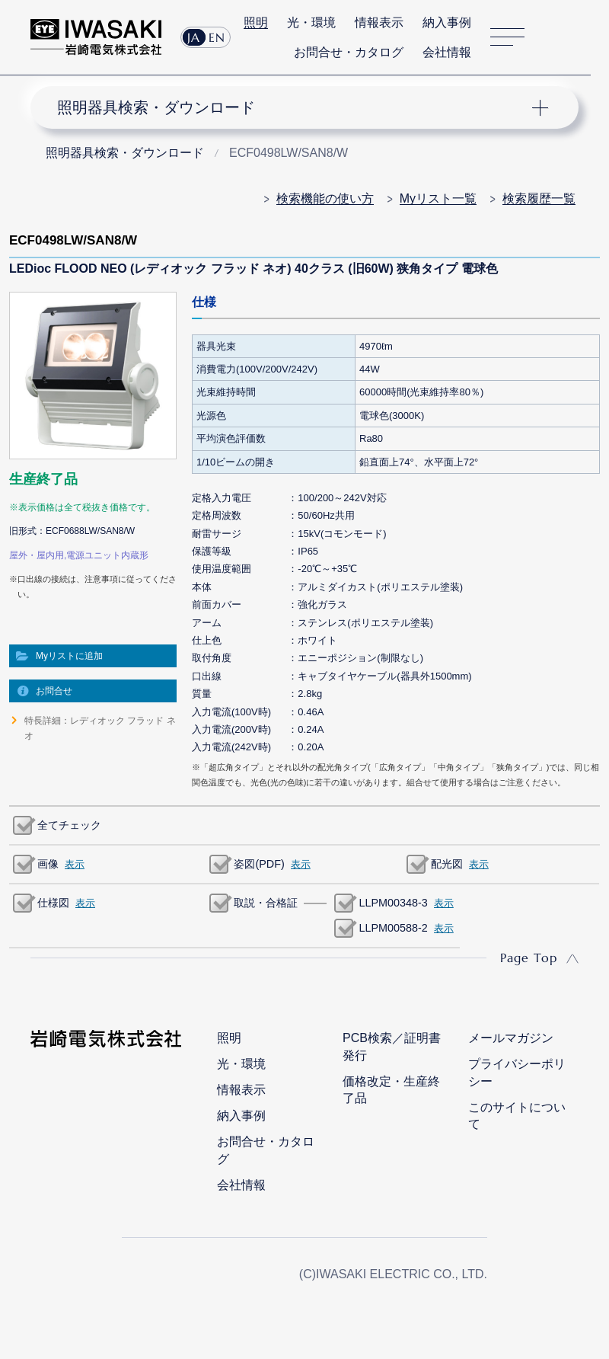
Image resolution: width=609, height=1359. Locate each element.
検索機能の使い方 (325, 198)
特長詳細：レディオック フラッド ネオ (100, 728)
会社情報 (446, 52)
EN (217, 37)
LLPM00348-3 (393, 903)
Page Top (528, 957)
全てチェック (69, 825)
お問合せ (54, 691)
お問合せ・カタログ (348, 52)
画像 (48, 864)
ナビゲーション (292, 107)
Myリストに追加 (69, 656)
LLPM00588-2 (393, 928)
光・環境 (311, 22)
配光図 (447, 864)
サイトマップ (507, 38)
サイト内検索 (552, 37)
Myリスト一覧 (438, 198)
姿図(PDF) (259, 864)
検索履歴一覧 (539, 198)
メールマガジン (510, 1037)
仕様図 (53, 903)
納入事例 (446, 22)
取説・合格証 (266, 903)
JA (193, 37)
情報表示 (379, 22)
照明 (256, 22)
